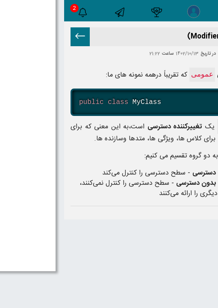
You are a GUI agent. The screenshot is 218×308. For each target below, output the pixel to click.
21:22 (90, 54)
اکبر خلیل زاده (166, 54)
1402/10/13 (123, 54)
